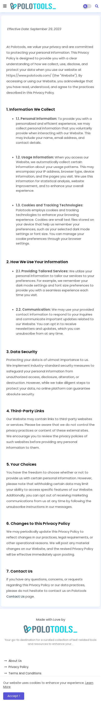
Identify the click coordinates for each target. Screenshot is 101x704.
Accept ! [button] (13, 696)
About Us (15, 661)
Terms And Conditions (24, 673)
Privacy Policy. (18, 667)
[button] (97, 6)
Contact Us (15, 596)
